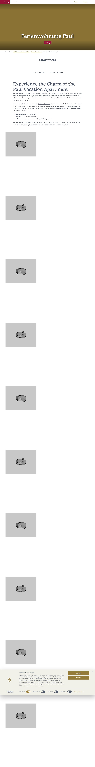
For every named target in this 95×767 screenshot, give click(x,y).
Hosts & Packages (36, 52)
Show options (78, 764)
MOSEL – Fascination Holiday (21, 52)
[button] (5, 2)
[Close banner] (92, 744)
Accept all (78, 745)
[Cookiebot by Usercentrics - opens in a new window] (9, 764)
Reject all (78, 750)
